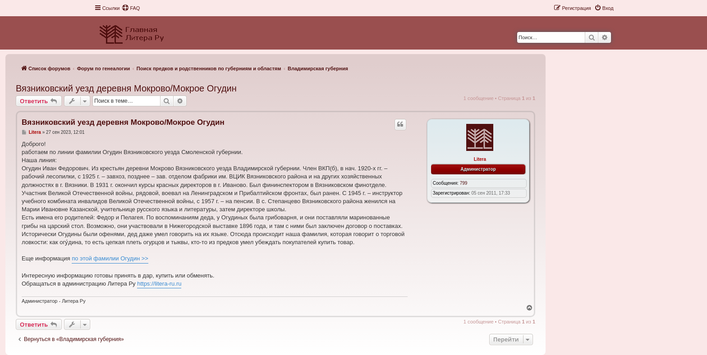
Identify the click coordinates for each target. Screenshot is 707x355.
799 (464, 183)
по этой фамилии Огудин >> (110, 258)
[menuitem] (131, 8)
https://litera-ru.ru (159, 283)
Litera (480, 159)
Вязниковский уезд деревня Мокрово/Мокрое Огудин (126, 88)
